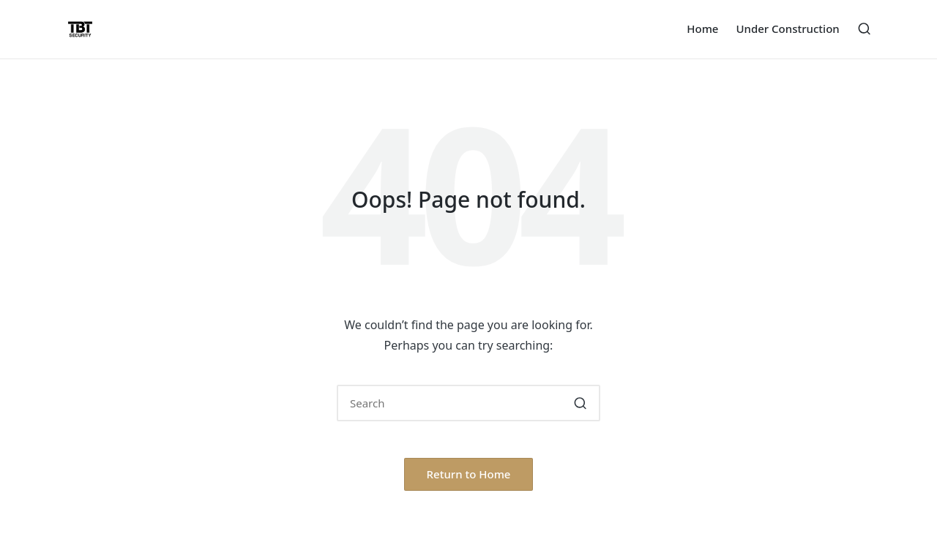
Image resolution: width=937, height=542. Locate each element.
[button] (580, 403)
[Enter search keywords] (468, 403)
